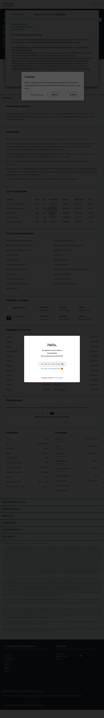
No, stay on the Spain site (52, 368)
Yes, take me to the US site (52, 364)
